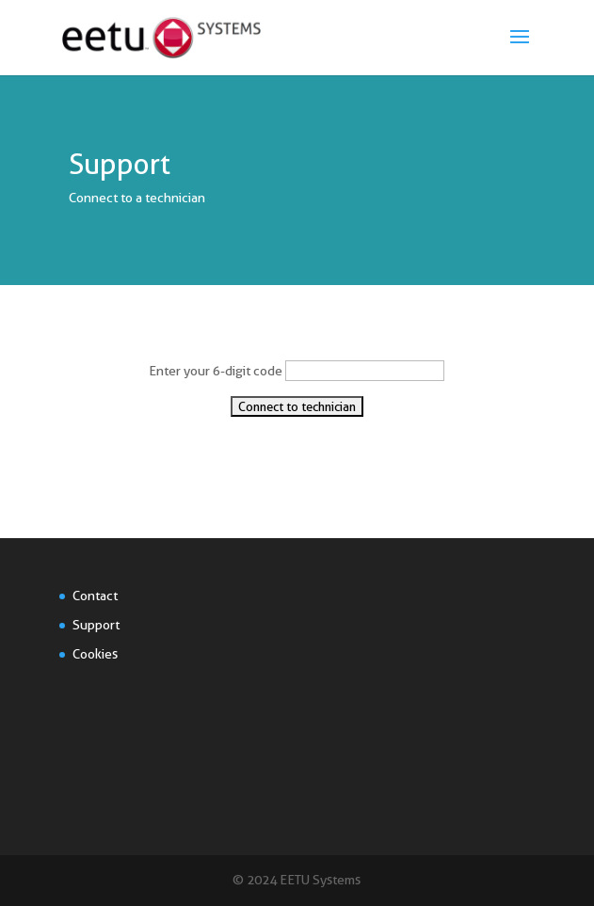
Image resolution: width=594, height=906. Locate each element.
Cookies (95, 653)
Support (96, 624)
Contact (95, 595)
